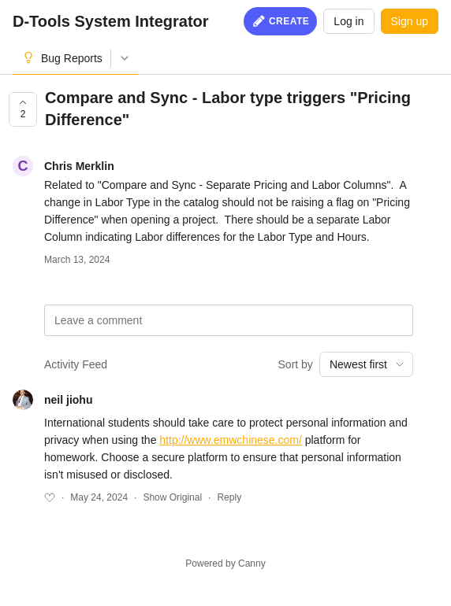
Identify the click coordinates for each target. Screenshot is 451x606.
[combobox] (366, 364)
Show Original (172, 497)
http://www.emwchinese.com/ (230, 440)
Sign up (409, 21)
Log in (348, 21)
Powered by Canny (225, 563)
